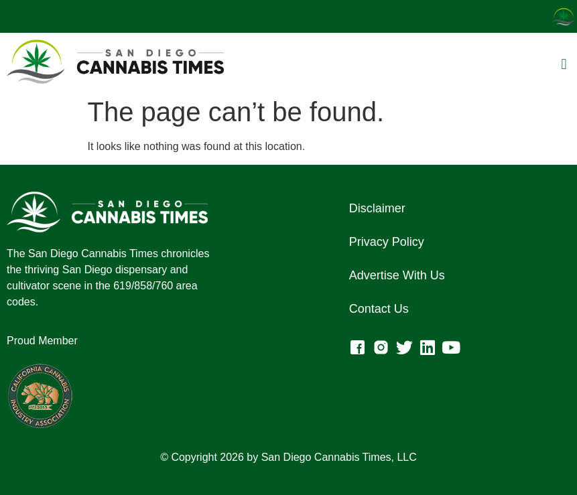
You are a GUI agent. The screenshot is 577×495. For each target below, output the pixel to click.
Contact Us (379, 308)
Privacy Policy (386, 242)
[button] (564, 64)
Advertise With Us (397, 275)
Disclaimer (377, 208)
